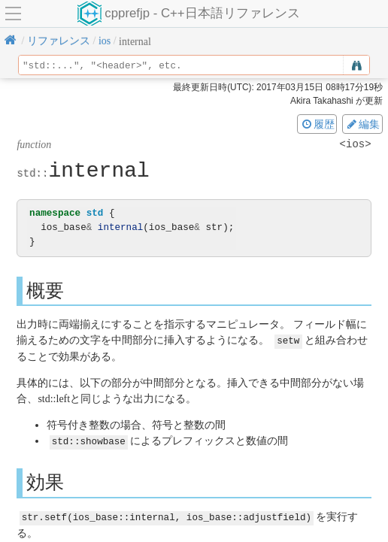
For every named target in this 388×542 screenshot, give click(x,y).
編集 (362, 124)
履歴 (317, 124)
